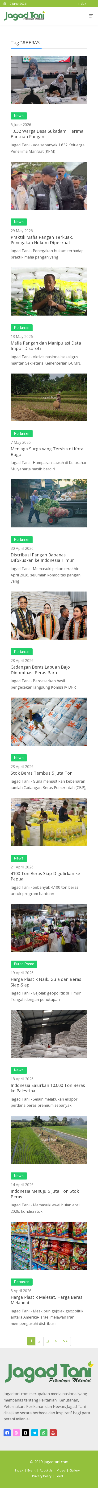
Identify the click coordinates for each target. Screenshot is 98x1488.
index (82, 3)
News (19, 116)
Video (61, 1470)
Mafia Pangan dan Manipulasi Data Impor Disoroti (46, 345)
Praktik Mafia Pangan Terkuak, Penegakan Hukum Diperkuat (42, 239)
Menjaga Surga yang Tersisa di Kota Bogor (47, 451)
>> (65, 1341)
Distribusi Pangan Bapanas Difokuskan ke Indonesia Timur (42, 557)
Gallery (74, 1470)
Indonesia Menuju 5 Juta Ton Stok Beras (45, 1193)
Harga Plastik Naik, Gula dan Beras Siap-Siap (46, 981)
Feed (59, 1476)
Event (31, 1470)
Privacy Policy (41, 1476)
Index (19, 1470)
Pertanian (21, 328)
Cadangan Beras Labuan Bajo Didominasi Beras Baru (40, 669)
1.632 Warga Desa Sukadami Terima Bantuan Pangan (47, 133)
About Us (46, 1470)
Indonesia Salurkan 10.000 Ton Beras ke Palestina (48, 1087)
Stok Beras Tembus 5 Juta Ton (41, 773)
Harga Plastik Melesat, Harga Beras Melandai (46, 1299)
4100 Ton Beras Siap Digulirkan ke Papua (45, 876)
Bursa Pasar (24, 964)
